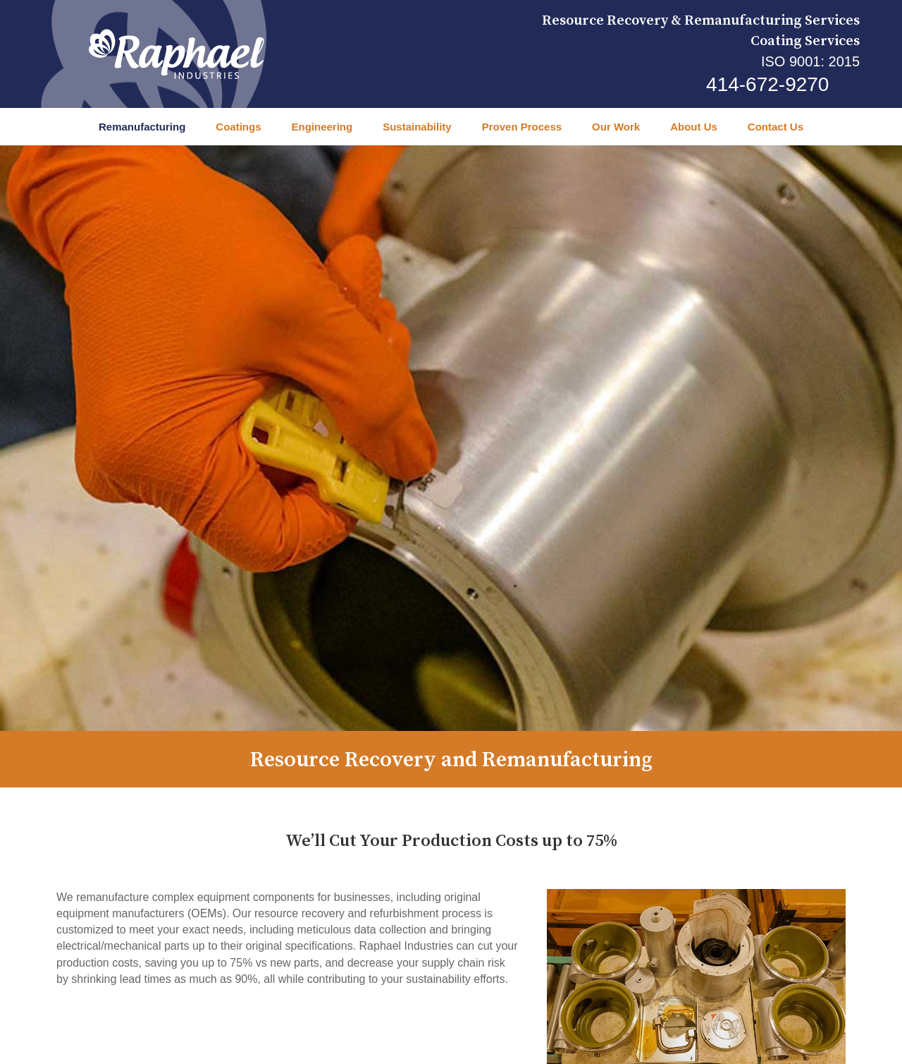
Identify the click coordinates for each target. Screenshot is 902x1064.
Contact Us (775, 127)
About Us (693, 127)
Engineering (321, 127)
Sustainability (417, 127)
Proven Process (522, 127)
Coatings (238, 127)
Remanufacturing (142, 127)
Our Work (616, 127)
